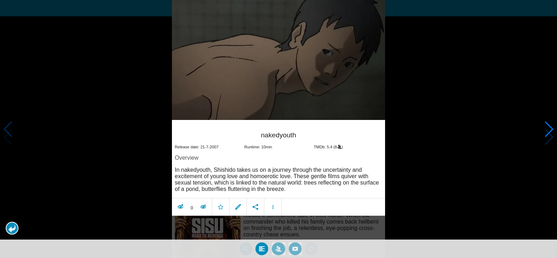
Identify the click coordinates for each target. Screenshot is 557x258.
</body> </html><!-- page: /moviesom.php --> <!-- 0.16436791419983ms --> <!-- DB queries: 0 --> (278, 129)
